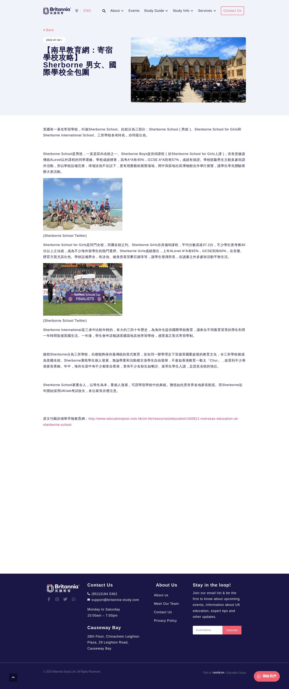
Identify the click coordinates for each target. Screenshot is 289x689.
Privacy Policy (167, 620)
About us (163, 595)
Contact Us (165, 612)
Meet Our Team (168, 604)
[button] (104, 11)
